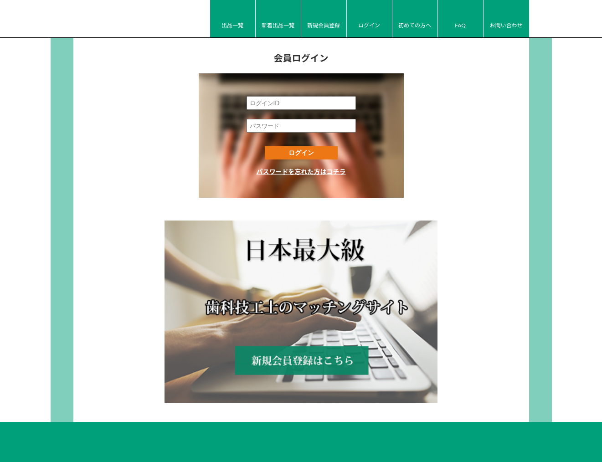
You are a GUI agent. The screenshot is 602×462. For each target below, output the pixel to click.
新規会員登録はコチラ (301, 289)
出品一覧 (232, 25)
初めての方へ (414, 25)
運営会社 (294, 427)
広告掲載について (406, 427)
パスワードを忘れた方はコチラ (301, 171)
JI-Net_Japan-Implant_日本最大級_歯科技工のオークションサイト (123, 19)
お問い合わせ (505, 25)
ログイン (369, 25)
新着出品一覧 (278, 25)
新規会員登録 (323, 25)
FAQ (460, 25)
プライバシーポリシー (344, 427)
